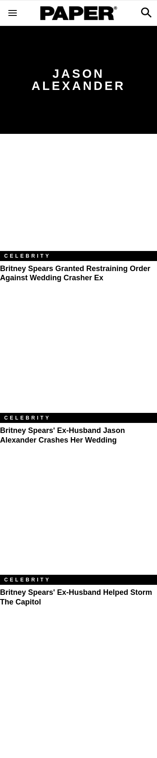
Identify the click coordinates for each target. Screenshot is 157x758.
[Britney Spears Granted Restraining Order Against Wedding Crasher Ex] (78, 198)
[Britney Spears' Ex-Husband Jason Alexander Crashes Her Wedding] (78, 360)
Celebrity (27, 256)
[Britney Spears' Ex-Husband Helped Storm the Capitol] (78, 522)
